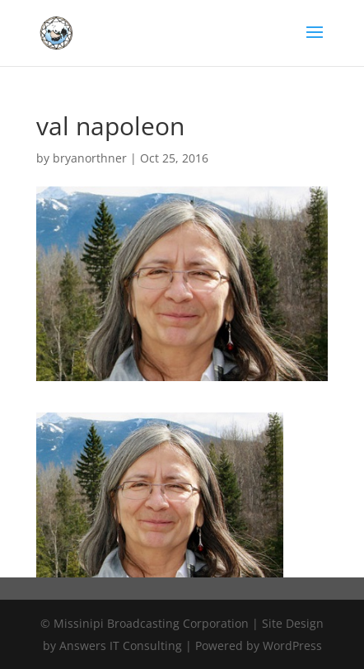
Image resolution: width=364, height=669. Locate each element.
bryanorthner (90, 158)
